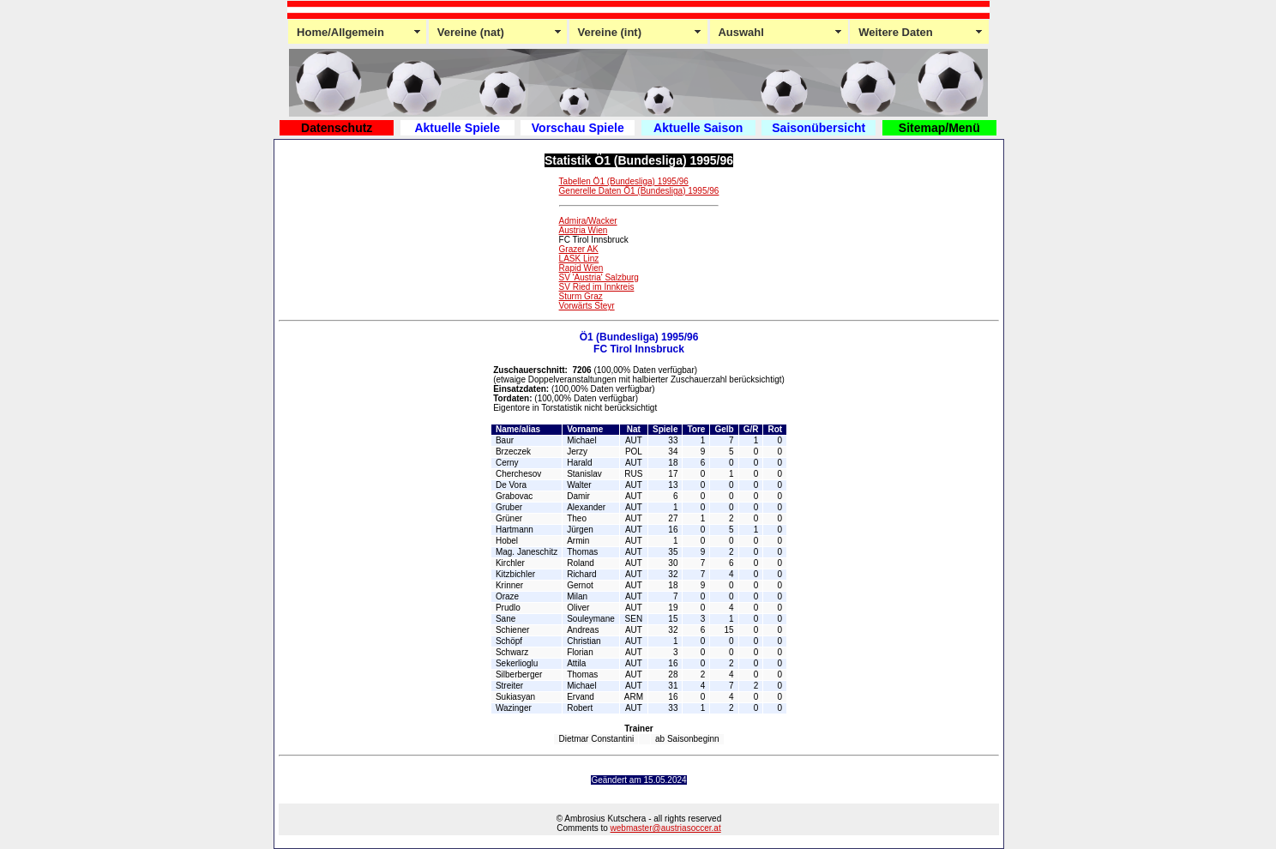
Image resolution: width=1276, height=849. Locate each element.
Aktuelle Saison (698, 128)
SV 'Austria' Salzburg (599, 277)
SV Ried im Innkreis (597, 287)
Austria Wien (583, 230)
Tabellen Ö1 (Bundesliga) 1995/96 (624, 181)
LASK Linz (579, 258)
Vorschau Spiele (578, 128)
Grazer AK (579, 249)
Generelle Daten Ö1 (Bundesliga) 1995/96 (639, 191)
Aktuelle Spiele (457, 128)
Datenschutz (336, 128)
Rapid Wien (581, 268)
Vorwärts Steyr (587, 305)
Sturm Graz (581, 296)
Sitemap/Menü (939, 128)
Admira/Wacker (588, 221)
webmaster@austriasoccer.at (666, 828)
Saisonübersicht (818, 128)
